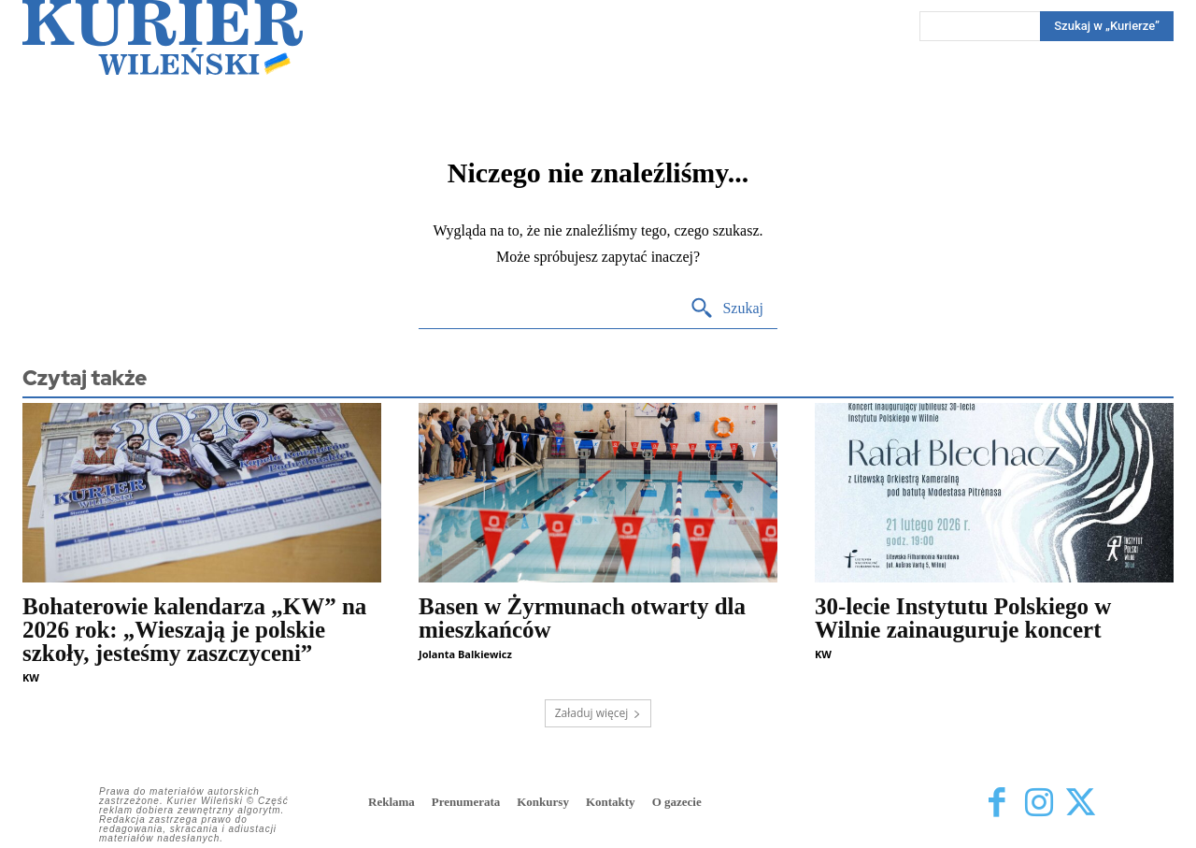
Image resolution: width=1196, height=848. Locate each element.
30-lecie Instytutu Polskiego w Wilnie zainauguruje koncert (963, 618)
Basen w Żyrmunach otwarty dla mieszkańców (582, 618)
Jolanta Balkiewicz (465, 654)
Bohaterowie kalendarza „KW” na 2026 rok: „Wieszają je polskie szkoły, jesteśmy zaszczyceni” (194, 630)
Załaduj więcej (598, 713)
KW (30, 677)
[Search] (1107, 26)
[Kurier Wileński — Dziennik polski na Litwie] (162, 37)
